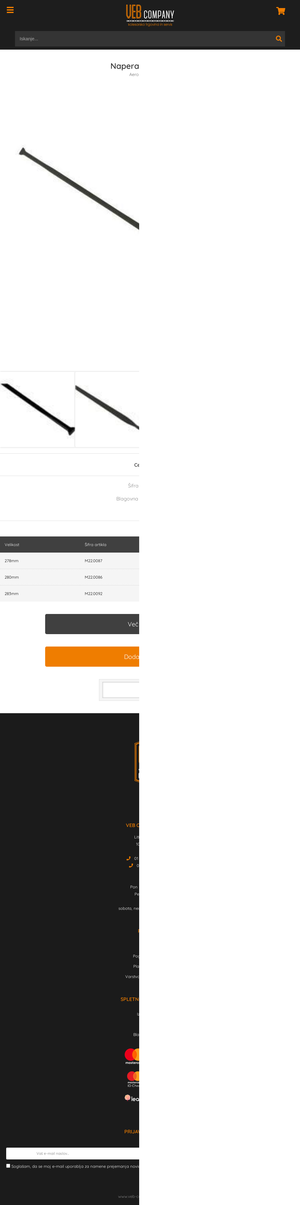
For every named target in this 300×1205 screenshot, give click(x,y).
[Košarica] (279, 11)
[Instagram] (154, 802)
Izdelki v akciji (150, 1014)
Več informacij (148, 624)
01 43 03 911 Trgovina (154, 858)
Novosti (150, 1024)
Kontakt (150, 945)
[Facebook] (145, 802)
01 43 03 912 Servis (154, 865)
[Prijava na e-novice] (288, 1153)
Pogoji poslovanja (150, 956)
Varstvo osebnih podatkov (150, 976)
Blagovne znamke (150, 1034)
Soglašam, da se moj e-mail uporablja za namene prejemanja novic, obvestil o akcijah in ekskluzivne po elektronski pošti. (149, 1166)
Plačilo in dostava (150, 966)
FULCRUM (172, 499)
